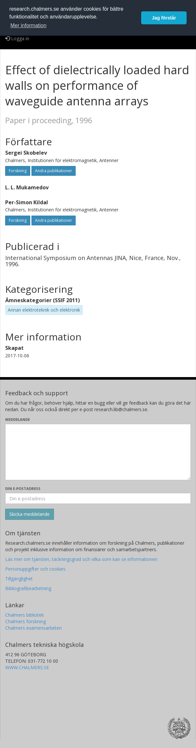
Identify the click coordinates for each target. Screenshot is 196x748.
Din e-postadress (23, 488)
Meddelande (17, 419)
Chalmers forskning (25, 621)
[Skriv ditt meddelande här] (98, 452)
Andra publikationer (53, 170)
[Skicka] (29, 514)
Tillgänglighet (19, 579)
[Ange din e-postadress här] (98, 498)
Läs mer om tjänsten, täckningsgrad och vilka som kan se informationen (81, 559)
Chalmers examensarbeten (33, 628)
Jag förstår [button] (164, 17)
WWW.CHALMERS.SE (27, 667)
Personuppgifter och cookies (35, 569)
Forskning (18, 170)
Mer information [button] (28, 25)
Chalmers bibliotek (24, 615)
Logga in (17, 38)
